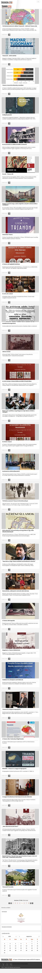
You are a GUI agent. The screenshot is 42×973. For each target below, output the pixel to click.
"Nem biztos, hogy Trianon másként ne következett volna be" (18, 561)
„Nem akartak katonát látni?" (10, 826)
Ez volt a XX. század (7, 293)
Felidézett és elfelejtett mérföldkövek (12, 679)
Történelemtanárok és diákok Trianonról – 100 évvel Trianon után (19, 26)
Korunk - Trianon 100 (7, 174)
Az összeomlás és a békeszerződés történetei (14, 144)
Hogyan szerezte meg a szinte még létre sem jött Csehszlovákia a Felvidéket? (19, 204)
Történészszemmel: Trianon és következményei (15, 501)
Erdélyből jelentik (7, 115)
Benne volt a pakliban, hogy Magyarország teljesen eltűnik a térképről (18, 411)
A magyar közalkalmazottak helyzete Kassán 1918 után (17, 796)
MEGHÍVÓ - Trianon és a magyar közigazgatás (14, 768)
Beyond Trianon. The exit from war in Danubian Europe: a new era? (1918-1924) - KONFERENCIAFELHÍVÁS (19, 856)
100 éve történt (6, 351)
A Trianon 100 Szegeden (8, 620)
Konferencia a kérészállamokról (11, 471)
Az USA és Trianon (7, 441)
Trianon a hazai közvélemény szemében (12, 85)
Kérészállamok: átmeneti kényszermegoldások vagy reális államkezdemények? (18, 531)
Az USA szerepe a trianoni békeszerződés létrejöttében (16, 381)
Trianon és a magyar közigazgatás (11, 709)
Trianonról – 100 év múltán (9, 55)
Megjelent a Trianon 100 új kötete (11, 650)
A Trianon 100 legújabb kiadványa (11, 264)
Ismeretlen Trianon (7, 234)
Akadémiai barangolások (9, 323)
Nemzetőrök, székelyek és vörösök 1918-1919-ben (15, 591)
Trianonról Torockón (7, 887)
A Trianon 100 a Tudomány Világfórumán (13, 739)
